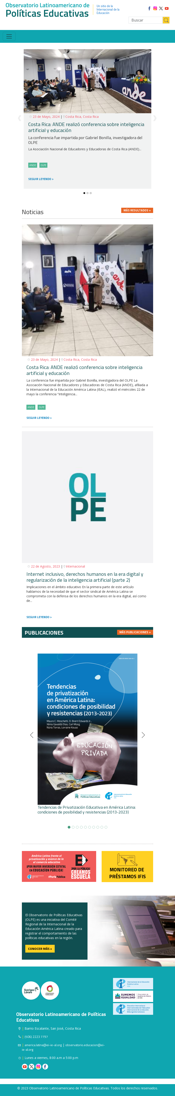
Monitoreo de (127, 869)
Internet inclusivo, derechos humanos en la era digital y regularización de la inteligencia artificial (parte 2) (84, 577)
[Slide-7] (97, 827)
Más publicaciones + (135, 632)
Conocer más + (40, 948)
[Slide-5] (89, 827)
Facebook (45, 1066)
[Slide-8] (101, 827)
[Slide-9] (106, 827)
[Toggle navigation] (9, 36)
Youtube (25, 1066)
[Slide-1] (87, 193)
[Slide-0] (84, 193)
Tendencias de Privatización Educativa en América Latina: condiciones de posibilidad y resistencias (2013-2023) (87, 809)
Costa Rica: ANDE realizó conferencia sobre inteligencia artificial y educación (86, 127)
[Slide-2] (91, 193)
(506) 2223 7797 (36, 1036)
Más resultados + (137, 210)
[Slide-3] (81, 827)
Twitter (31, 1066)
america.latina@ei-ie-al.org (43, 1044)
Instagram (38, 1066)
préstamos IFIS (127, 876)
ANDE (31, 407)
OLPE (43, 165)
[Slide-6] (93, 827)
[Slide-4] (85, 827)
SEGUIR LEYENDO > (39, 418)
